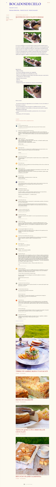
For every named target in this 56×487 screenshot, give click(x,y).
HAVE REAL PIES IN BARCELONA (23, 235)
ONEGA (19, 221)
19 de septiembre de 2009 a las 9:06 (22, 197)
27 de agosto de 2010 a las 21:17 (22, 297)
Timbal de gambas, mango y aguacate (32, 371)
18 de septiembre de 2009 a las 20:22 (23, 145)
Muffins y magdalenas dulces (28, 120)
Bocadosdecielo (25, 4)
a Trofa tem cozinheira (21, 209)
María (19, 147)
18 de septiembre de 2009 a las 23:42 (23, 173)
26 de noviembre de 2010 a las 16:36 (22, 306)
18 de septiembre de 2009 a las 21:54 (22, 165)
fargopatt (19, 138)
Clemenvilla (20, 314)
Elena (19, 163)
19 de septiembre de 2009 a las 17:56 (22, 233)
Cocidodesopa (20, 188)
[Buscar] (48, 3)
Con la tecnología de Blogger (28, 484)
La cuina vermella (21, 125)
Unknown (19, 268)
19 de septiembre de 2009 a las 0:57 (22, 186)
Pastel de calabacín (24, 400)
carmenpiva (20, 214)
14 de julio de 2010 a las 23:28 (22, 291)
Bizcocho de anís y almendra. (28, 476)
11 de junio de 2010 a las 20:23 (22, 286)
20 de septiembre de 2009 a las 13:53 (22, 246)
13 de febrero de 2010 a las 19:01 (22, 280)
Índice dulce (24, 10)
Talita (19, 248)
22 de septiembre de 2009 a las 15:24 (22, 251)
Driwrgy (19, 253)
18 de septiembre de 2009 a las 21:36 (22, 160)
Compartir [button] (17, 373)
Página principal (14, 10)
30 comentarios (23, 478)
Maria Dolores (20, 156)
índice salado (33, 10)
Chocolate (7, 18)
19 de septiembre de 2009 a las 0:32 (22, 179)
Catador (19, 168)
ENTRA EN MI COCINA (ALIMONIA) (23, 130)
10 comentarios (22, 373)
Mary (19, 243)
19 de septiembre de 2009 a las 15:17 (22, 226)
